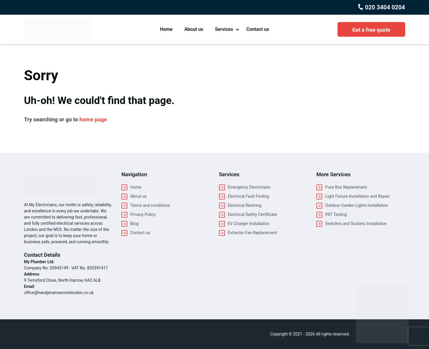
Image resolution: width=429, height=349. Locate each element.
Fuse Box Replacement (346, 187)
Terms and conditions (150, 205)
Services (224, 29)
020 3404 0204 (384, 7)
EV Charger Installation (249, 223)
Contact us (257, 29)
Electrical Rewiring (244, 205)
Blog (134, 223)
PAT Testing (336, 214)
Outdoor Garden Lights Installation (356, 205)
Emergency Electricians (249, 187)
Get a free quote (371, 30)
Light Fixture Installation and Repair (357, 196)
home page (93, 119)
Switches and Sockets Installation (356, 223)
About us (193, 29)
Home (166, 29)
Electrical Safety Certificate (252, 214)
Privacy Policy (143, 214)
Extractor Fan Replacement (252, 232)
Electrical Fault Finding (248, 196)
